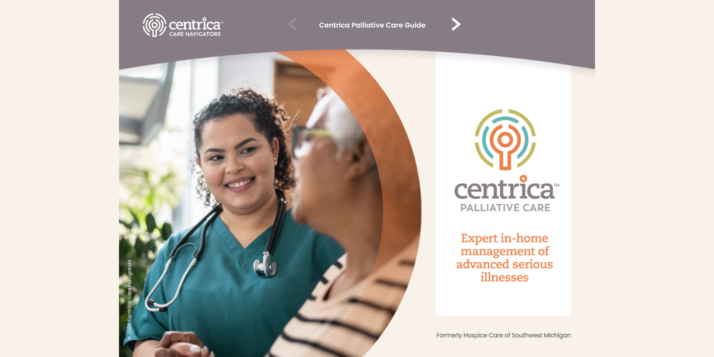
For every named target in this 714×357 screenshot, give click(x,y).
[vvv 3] (454, 25)
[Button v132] (183, 25)
